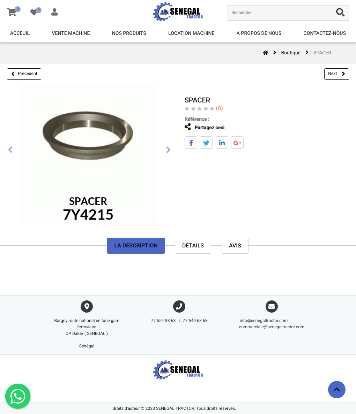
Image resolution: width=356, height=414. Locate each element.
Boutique (291, 53)
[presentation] (10, 151)
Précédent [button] (24, 73)
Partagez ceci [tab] (200, 127)
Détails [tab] (193, 245)
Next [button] (336, 73)
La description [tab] (135, 245)
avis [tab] (235, 245)
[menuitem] (20, 34)
